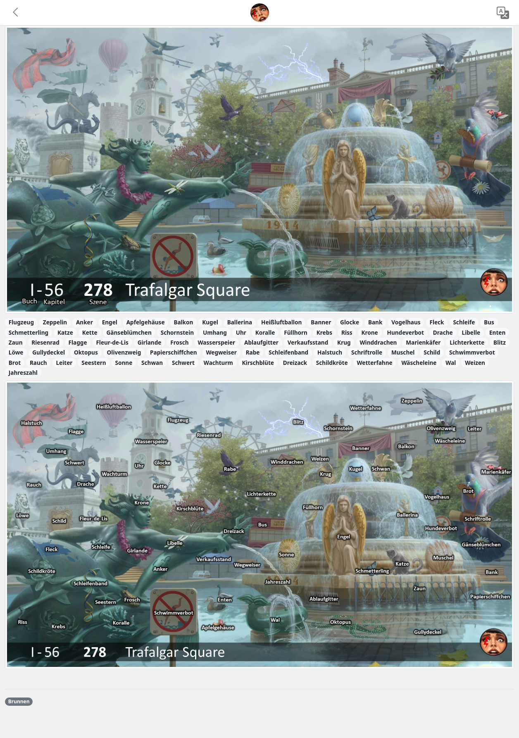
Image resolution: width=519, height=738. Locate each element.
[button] (16, 13)
